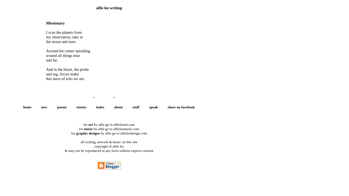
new (44, 107)
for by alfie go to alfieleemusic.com (109, 129)
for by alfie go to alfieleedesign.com (109, 133)
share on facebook (181, 107)
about (118, 107)
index (100, 107)
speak (153, 107)
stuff (136, 107)
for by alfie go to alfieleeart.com (109, 124)
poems (62, 107)
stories (81, 107)
